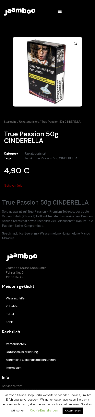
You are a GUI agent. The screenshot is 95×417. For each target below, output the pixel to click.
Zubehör (12, 306)
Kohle (10, 322)
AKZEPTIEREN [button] (73, 410)
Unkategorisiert (29, 121)
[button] (59, 11)
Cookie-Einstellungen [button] (44, 410)
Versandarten (16, 344)
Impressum (13, 368)
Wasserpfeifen (16, 298)
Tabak (10, 314)
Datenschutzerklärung (22, 352)
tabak (29, 158)
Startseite (10, 121)
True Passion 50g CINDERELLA (55, 158)
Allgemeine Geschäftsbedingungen (31, 360)
